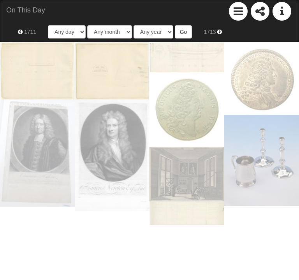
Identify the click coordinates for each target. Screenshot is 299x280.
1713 (213, 32)
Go (183, 32)
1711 (27, 32)
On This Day (25, 10)
